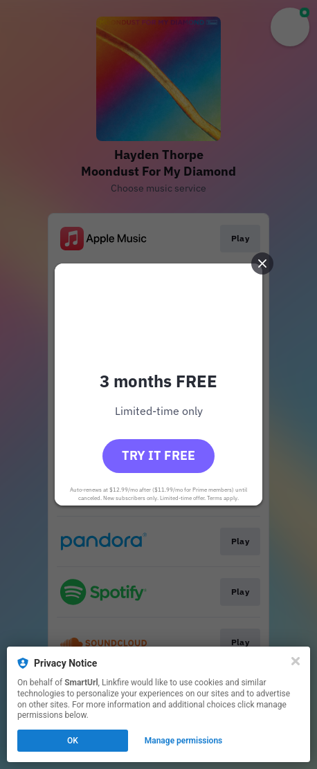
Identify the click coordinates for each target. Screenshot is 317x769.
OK (72, 740)
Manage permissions (184, 740)
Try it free (158, 455)
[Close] (295, 661)
